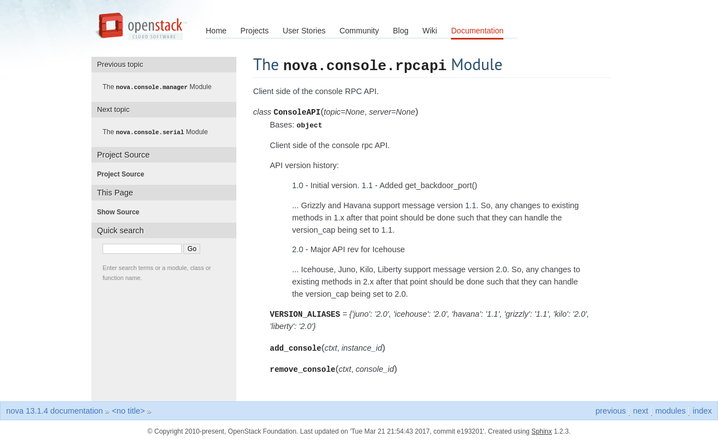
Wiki (430, 30)
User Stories (304, 30)
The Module (160, 87)
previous (610, 410)
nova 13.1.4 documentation (54, 410)
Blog (401, 30)
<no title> (128, 410)
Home (216, 30)
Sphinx (541, 431)
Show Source (121, 211)
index (702, 410)
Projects (254, 30)
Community (359, 30)
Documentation (477, 30)
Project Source (124, 173)
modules (670, 410)
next (640, 410)
